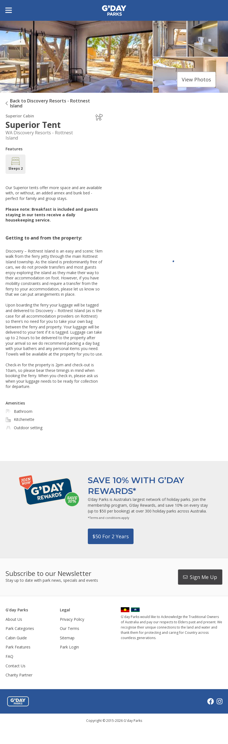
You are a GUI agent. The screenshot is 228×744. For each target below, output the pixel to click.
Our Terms (69, 628)
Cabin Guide (16, 637)
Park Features (18, 647)
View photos (196, 79)
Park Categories (20, 628)
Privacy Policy (72, 619)
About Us (14, 619)
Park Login (69, 647)
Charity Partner (19, 675)
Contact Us (15, 665)
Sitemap (67, 637)
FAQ (9, 656)
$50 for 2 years (111, 536)
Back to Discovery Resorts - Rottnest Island (50, 103)
